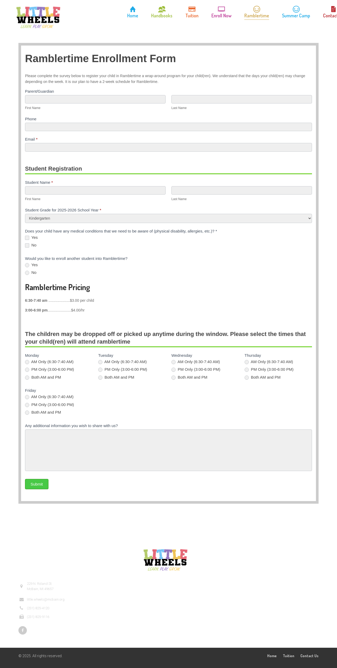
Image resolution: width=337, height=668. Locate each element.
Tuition (288, 656)
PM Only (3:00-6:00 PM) (49, 369)
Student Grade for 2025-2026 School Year (63, 210)
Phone (30, 119)
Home (272, 656)
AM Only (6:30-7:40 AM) (49, 361)
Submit (37, 484)
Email (31, 139)
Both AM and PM (43, 377)
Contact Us (309, 656)
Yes (31, 237)
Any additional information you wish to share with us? (71, 425)
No (30, 245)
